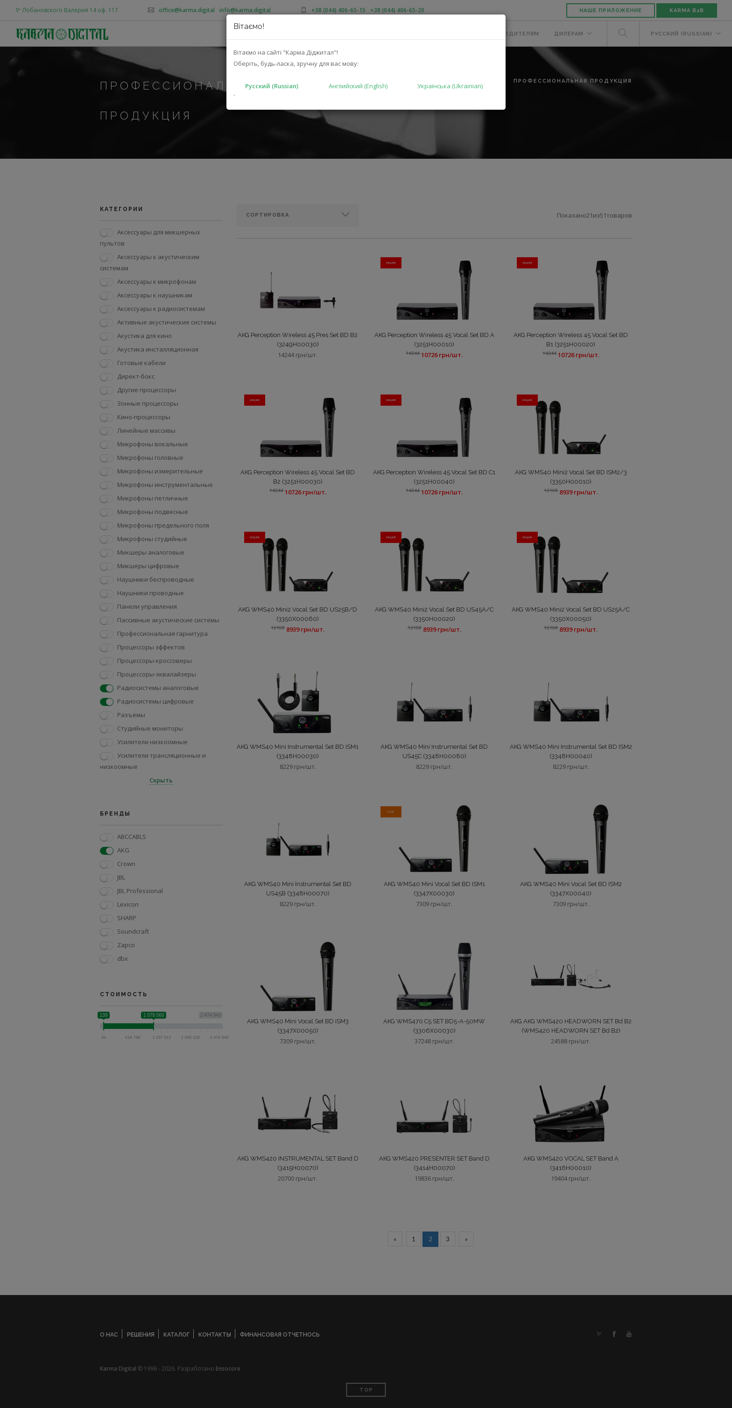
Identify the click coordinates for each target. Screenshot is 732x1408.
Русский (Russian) (271, 86)
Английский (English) (358, 86)
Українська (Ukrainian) (450, 86)
